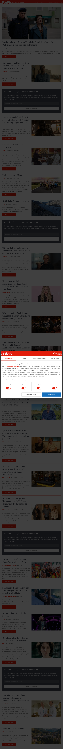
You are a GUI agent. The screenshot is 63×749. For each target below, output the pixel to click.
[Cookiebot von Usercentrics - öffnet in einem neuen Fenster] (55, 353)
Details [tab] (24, 358)
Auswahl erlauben (31, 394)
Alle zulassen (51, 394)
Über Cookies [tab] (55, 358)
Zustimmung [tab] (8, 358)
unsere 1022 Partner (13, 366)
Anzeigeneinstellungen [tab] (39, 358)
